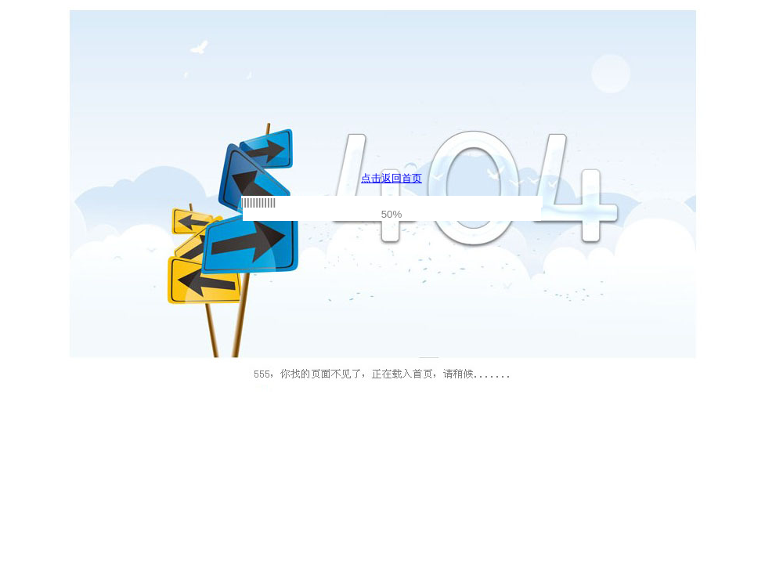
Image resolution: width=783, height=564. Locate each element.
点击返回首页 (391, 178)
